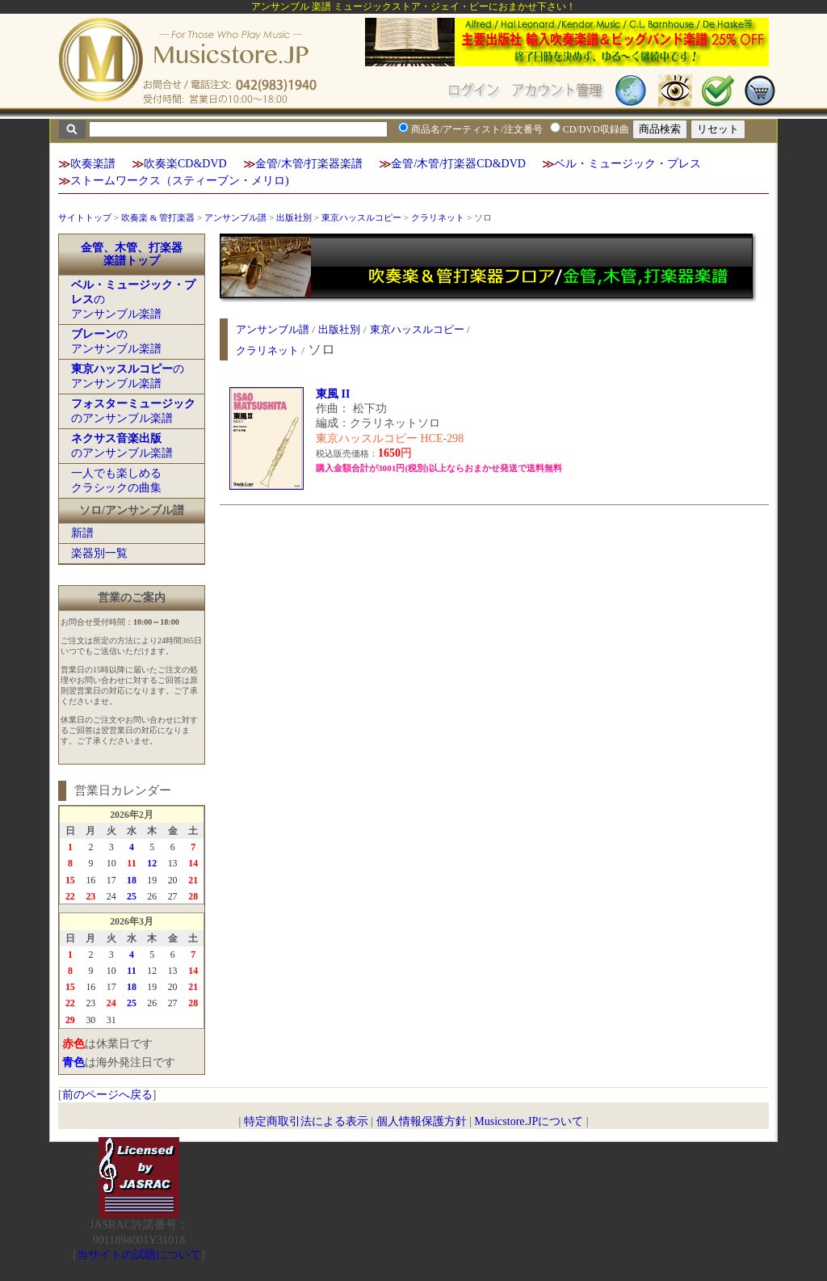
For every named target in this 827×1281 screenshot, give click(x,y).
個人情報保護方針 (421, 1121)
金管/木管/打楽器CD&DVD (458, 164)
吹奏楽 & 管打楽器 (158, 217)
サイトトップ (84, 217)
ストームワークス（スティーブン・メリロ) (179, 181)
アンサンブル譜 (235, 217)
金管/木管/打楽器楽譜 (309, 164)
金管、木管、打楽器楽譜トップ (132, 254)
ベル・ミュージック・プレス (627, 164)
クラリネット (437, 217)
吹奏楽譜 (92, 164)
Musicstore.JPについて (528, 1121)
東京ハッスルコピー (361, 217)
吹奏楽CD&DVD (185, 164)
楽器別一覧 (99, 553)
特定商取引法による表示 (306, 1121)
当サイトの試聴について (139, 1255)
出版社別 (294, 217)
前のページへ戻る (107, 1095)
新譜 (82, 533)
